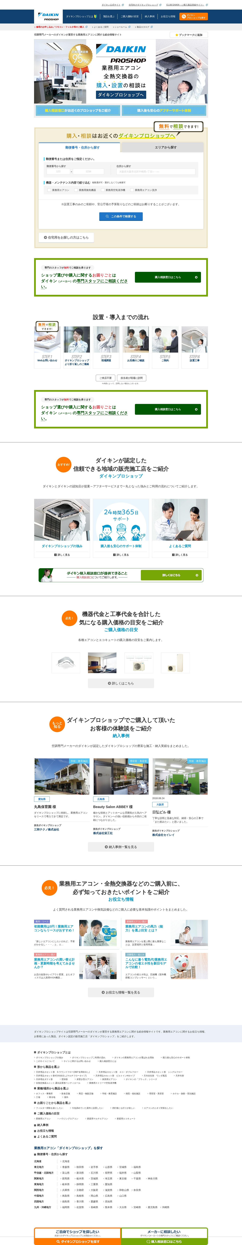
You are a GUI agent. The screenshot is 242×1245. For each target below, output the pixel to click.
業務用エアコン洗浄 (146, 190)
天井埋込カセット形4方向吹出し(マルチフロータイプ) (61, 1075)
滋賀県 (108, 1190)
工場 (38, 1097)
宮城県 (123, 1167)
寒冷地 (52, 1097)
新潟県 (80, 1172)
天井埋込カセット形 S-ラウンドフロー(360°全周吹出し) (63, 1072)
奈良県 (137, 1190)
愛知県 (108, 1184)
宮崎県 (137, 1207)
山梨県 (137, 1172)
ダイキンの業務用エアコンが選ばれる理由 (134, 1057)
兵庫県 (66, 1190)
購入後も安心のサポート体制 (176, 1057)
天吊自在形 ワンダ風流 (155, 1075)
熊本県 (108, 1207)
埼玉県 (108, 1178)
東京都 (123, 1178)
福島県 (137, 1167)
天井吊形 (180, 1075)
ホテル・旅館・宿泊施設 (184, 1093)
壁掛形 (65, 1079)
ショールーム (121, 27)
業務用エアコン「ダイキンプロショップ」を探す (68, 1148)
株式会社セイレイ (163, 834)
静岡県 (80, 1184)
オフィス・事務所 (44, 1093)
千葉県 (137, 1178)
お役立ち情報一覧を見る (121, 992)
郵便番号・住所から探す (52, 1154)
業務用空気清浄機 (115, 190)
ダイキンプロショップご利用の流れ (88, 1057)
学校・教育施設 (109, 1093)
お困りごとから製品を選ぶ (54, 1102)
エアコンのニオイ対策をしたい (158, 1108)
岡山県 (94, 1195)
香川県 (80, 1201)
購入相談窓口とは (108, 1061)
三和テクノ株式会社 (46, 829)
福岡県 (66, 1207)
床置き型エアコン (85, 1079)
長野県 (108, 1172)
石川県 (94, 1172)
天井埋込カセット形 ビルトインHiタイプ (115, 1075)
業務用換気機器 (87, 190)
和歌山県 (124, 1190)
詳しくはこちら (121, 683)
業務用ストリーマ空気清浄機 (102, 1083)
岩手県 (94, 1167)
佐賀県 (80, 1207)
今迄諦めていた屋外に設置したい (87, 1108)
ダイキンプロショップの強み (49, 1057)
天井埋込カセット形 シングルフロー (165, 1072)
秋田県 (80, 1167)
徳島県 (66, 1201)
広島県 (108, 1195)
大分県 (123, 1207)
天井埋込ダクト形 (44, 1079)
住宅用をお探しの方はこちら (66, 237)
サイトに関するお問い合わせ (77, 1061)
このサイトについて (45, 1061)
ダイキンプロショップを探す (196, 16)
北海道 (66, 1161)
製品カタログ (143, 27)
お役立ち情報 (45, 1130)
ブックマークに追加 (188, 34)
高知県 (108, 1201)
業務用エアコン (60, 190)
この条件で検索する (123, 216)
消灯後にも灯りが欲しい (123, 1108)
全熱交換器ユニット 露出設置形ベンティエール (58, 1083)
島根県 (80, 1195)
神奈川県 (153, 1178)
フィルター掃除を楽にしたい (49, 1108)
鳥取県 (66, 1195)
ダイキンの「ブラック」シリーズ (141, 1079)
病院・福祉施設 (133, 1093)
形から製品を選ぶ (48, 1066)
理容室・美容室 (156, 1093)
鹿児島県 (153, 1207)
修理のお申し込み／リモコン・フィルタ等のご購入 (60, 27)
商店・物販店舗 (86, 1093)
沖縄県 (165, 1207)
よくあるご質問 (101, 27)
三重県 (94, 1184)
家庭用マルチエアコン (97, 1118)
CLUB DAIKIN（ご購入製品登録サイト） (185, 5)
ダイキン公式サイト (111, 5)
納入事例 (42, 1125)
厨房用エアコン (109, 1079)
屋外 (66, 1097)
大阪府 (94, 1190)
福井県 (123, 1172)
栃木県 (80, 1178)
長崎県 (94, 1207)
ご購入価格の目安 (48, 1113)
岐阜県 (66, 1184)
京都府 (80, 1190)
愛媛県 (94, 1201)
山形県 (108, 1167)
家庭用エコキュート (126, 1118)
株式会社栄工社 (103, 833)
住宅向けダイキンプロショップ (143, 5)
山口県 (123, 1195)
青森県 (66, 1167)
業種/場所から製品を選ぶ (52, 1088)
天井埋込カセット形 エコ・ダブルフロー (118, 1072)
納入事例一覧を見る (121, 847)
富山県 (66, 1172)
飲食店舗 (66, 1093)
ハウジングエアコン (68, 1118)
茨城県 (94, 1178)
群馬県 (66, 1178)
